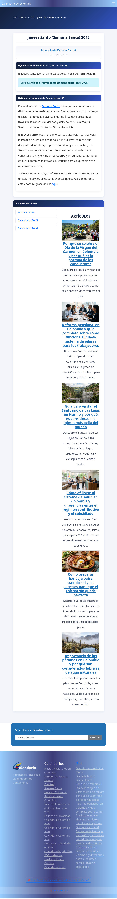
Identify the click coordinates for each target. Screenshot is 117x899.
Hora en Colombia (55, 792)
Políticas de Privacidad (26, 775)
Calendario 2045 (28, 220)
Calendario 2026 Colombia (58, 890)
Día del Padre (84, 780)
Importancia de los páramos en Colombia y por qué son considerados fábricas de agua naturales (80, 664)
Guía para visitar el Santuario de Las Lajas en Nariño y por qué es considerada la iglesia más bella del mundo (81, 416)
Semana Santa (53, 788)
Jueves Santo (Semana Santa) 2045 (58, 37)
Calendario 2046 (28, 228)
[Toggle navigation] (113, 4)
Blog (79, 763)
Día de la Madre (85, 776)
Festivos (49, 863)
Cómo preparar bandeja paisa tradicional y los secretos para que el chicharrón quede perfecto (81, 584)
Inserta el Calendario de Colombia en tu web (57, 808)
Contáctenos (20, 782)
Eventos (49, 784)
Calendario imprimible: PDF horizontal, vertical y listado (58, 855)
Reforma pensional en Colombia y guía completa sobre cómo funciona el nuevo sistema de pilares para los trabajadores (80, 335)
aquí (54, 184)
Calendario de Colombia (16, 3)
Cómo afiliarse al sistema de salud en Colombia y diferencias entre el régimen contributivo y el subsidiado (81, 503)
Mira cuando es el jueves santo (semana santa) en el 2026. (54, 82)
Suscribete (95, 737)
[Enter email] (51, 737)
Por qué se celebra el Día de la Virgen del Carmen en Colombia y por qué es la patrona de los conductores (81, 253)
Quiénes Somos (22, 778)
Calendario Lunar (55, 867)
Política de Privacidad (57, 816)
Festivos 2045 (26, 212)
